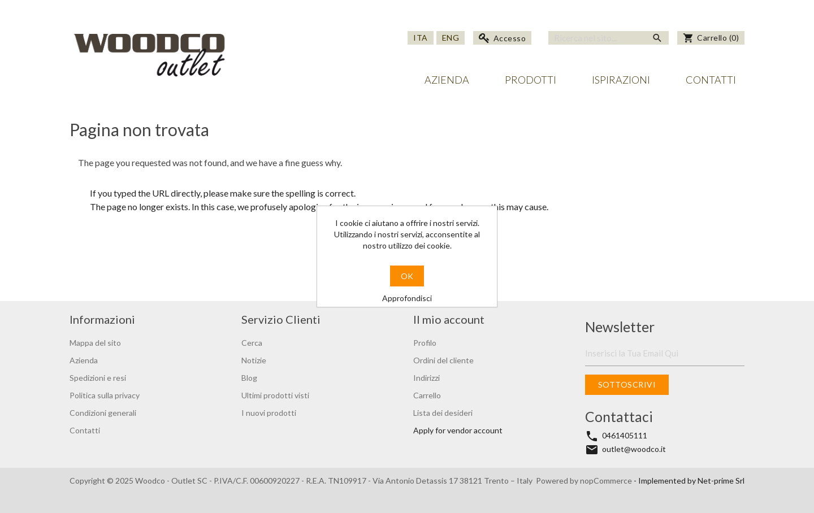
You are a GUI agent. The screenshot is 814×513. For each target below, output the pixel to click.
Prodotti (530, 79)
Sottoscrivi (627, 384)
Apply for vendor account (458, 430)
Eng (451, 37)
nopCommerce (607, 480)
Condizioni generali (103, 413)
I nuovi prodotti (268, 413)
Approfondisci (407, 298)
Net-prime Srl (721, 480)
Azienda (447, 79)
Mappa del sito (95, 342)
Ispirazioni (621, 79)
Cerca (251, 342)
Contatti (711, 79)
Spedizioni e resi (98, 377)
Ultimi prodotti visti (275, 395)
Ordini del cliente (443, 360)
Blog (249, 377)
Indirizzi (426, 377)
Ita (420, 37)
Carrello (427, 395)
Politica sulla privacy (105, 395)
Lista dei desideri (443, 413)
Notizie (253, 360)
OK (407, 276)
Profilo (424, 342)
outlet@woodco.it (634, 449)
